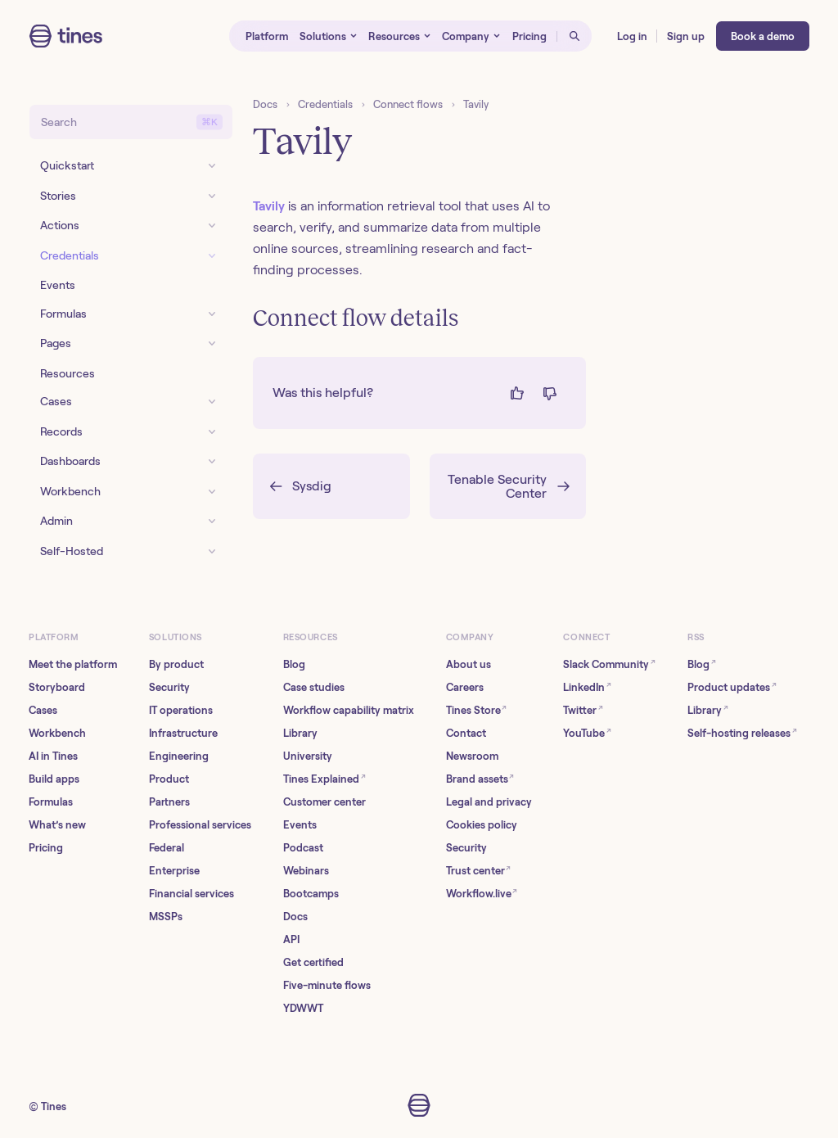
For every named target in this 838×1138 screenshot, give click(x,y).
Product (169, 779)
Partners (169, 802)
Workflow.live (482, 893)
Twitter (583, 709)
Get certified (313, 962)
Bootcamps (311, 893)
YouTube (587, 732)
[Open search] (574, 36)
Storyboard (57, 687)
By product (176, 664)
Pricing (46, 848)
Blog (294, 664)
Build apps (54, 779)
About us (468, 664)
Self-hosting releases (742, 732)
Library (300, 733)
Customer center (324, 802)
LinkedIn (587, 686)
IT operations (181, 710)
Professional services (200, 825)
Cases (43, 710)
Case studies (314, 687)
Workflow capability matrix (348, 710)
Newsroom (472, 756)
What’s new (57, 825)
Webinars (306, 871)
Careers (465, 687)
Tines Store (476, 709)
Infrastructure (183, 733)
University (307, 756)
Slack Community (609, 664)
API (291, 939)
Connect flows (408, 104)
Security (169, 687)
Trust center (478, 870)
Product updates (732, 686)
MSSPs (165, 916)
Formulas (51, 802)
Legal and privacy (489, 802)
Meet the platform (73, 664)
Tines (53, 1106)
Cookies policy (481, 825)
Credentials (325, 104)
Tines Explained (324, 778)
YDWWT (303, 1008)
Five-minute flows (327, 985)
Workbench (57, 733)
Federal (166, 848)
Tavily (476, 104)
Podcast (303, 848)
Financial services (191, 893)
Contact (466, 733)
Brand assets (480, 778)
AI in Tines (53, 756)
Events (300, 825)
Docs (265, 104)
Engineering (179, 756)
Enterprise (174, 871)
